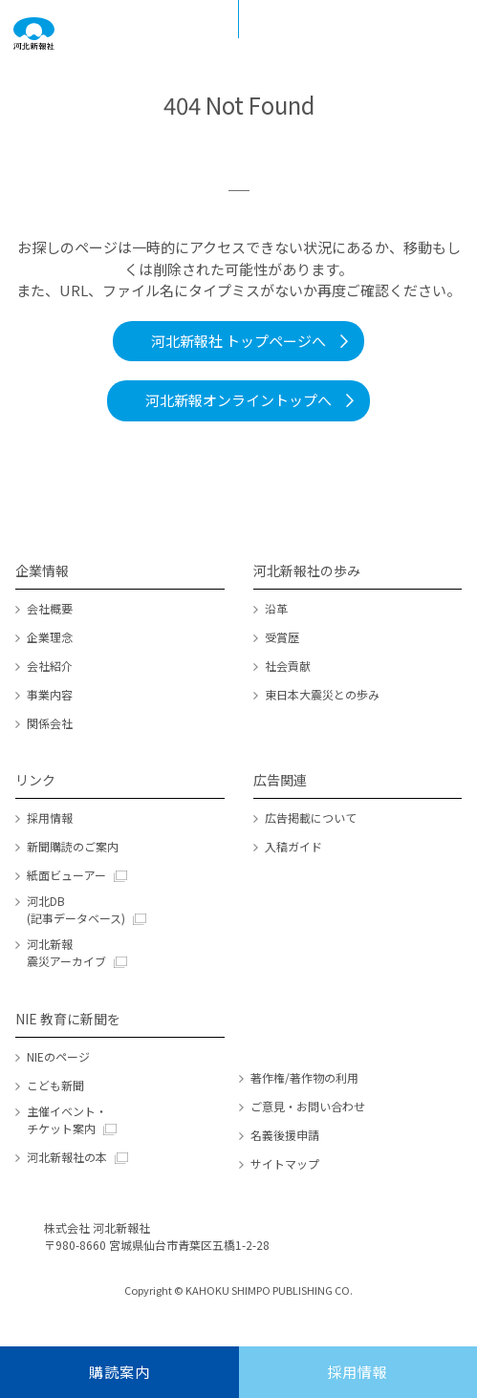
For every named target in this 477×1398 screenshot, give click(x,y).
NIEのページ (58, 1056)
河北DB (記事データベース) (76, 909)
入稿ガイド (293, 846)
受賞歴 (282, 637)
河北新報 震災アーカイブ (66, 952)
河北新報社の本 (67, 1157)
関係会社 (50, 723)
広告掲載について (311, 817)
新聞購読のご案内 (73, 846)
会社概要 (50, 608)
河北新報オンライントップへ (238, 400)
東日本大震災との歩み (322, 694)
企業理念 (50, 637)
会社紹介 (50, 665)
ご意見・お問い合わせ (307, 1106)
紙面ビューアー (66, 875)
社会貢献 (288, 665)
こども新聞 (55, 1085)
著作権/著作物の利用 (304, 1077)
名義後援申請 (284, 1135)
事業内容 (50, 694)
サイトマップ (284, 1163)
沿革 (276, 608)
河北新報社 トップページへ (238, 341)
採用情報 (50, 817)
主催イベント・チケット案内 (67, 1119)
